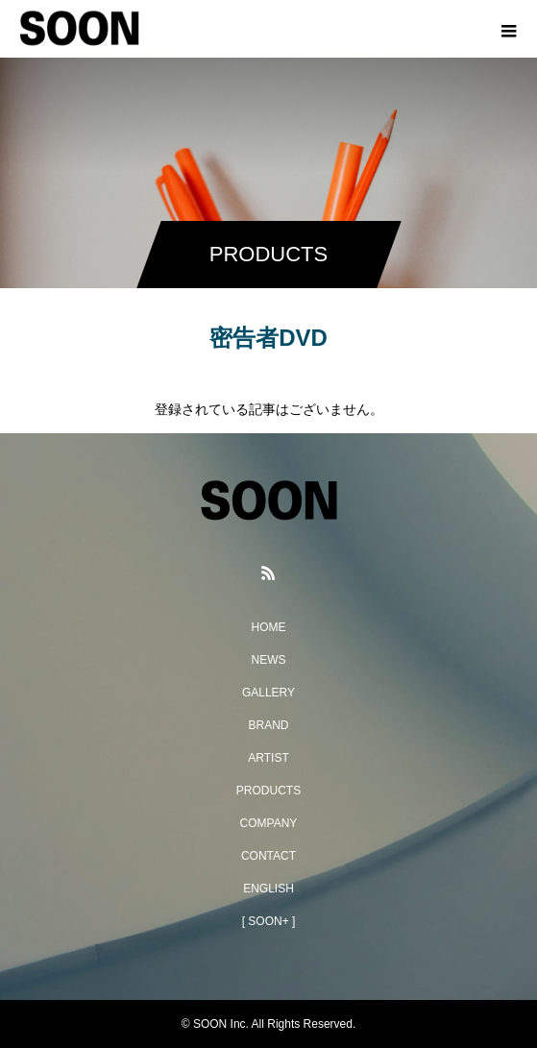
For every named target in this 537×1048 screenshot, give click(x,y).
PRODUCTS (268, 790)
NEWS (269, 660)
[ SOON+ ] (269, 921)
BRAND (268, 725)
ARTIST (268, 758)
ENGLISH (268, 888)
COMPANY (269, 823)
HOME (269, 627)
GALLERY (268, 692)
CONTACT (268, 856)
